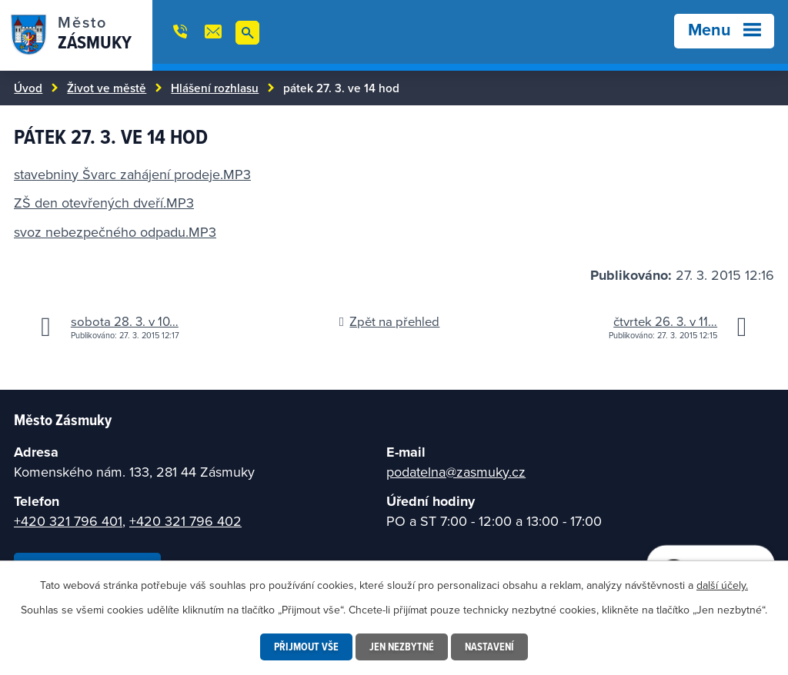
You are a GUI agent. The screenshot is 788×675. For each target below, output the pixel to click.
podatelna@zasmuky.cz (456, 471)
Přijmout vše (306, 646)
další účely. (722, 585)
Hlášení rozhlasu (215, 87)
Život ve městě (106, 87)
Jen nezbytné (401, 646)
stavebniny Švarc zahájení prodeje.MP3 (132, 174)
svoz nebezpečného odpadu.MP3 (115, 231)
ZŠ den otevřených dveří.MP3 (104, 202)
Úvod (28, 87)
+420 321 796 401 (68, 520)
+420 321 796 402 (185, 520)
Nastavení (489, 646)
